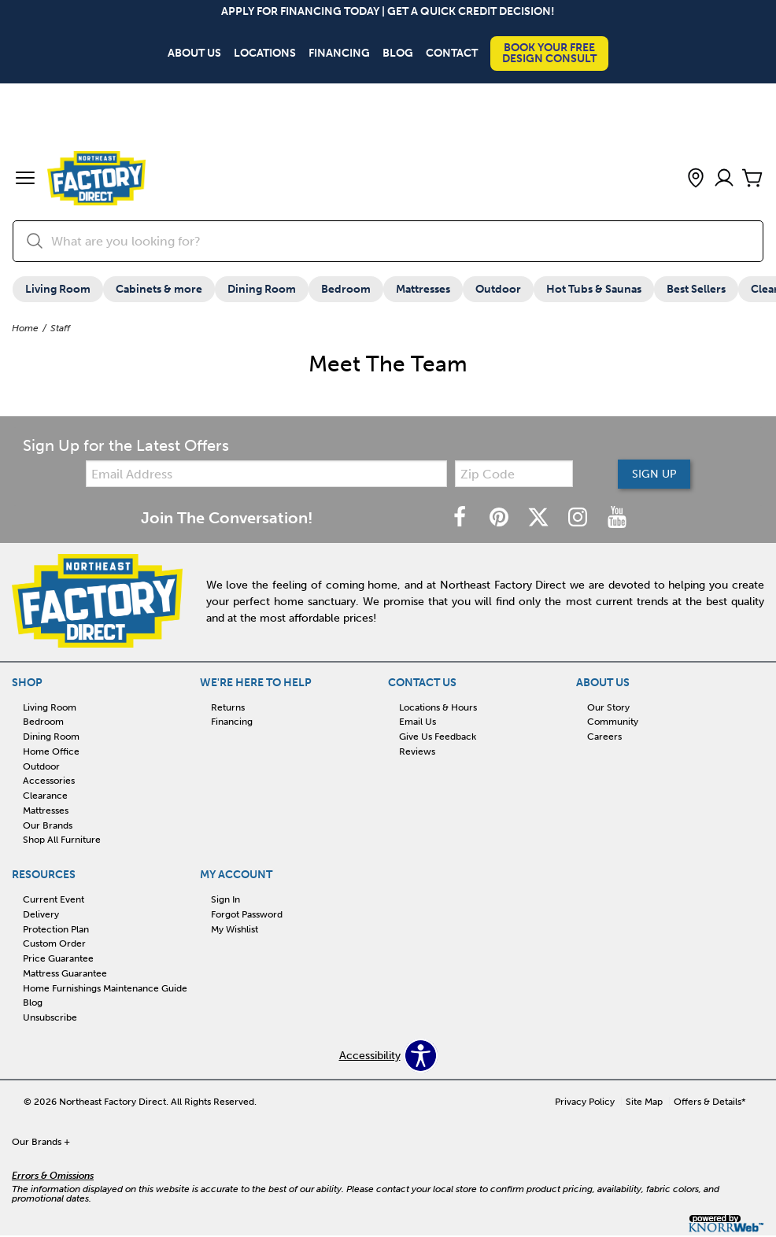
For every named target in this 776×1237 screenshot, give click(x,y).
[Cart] (752, 179)
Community (612, 722)
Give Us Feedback (437, 736)
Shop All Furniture (62, 840)
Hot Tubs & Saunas (593, 289)
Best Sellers (696, 289)
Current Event (53, 899)
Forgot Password (247, 914)
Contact (452, 53)
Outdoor (498, 289)
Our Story (608, 707)
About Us (194, 53)
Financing (339, 53)
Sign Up (653, 474)
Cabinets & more (159, 289)
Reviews (417, 751)
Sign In (225, 899)
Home (25, 328)
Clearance (45, 795)
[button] (25, 179)
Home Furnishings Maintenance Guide (105, 988)
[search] (388, 241)
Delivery (41, 914)
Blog (397, 53)
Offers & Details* (710, 1102)
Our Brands (47, 825)
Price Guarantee (58, 958)
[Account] (724, 179)
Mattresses (423, 289)
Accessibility (370, 1056)
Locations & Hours (438, 707)
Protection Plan (56, 929)
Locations (265, 53)
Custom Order (54, 944)
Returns (228, 707)
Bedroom (346, 289)
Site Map (644, 1102)
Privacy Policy (585, 1102)
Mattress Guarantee (65, 973)
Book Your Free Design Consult (549, 53)
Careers (604, 736)
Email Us (417, 722)
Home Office (51, 751)
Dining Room (261, 289)
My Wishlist (234, 929)
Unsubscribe (50, 1017)
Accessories (49, 781)
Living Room (58, 289)
